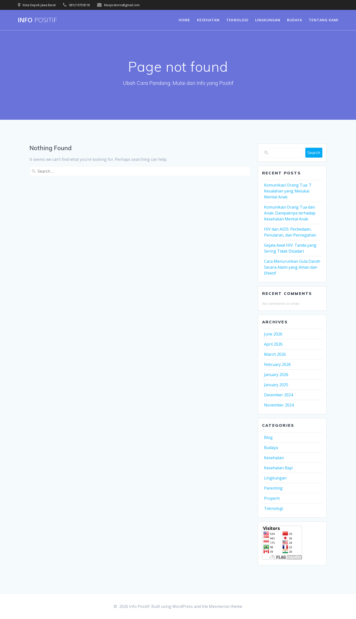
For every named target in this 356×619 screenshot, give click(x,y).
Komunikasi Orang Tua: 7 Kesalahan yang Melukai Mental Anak (287, 191)
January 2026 (276, 374)
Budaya (294, 20)
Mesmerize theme (225, 606)
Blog (268, 437)
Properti (272, 498)
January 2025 (276, 384)
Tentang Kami (323, 20)
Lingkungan (267, 20)
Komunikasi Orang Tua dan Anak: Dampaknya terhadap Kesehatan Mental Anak (289, 213)
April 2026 (273, 344)
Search (314, 152)
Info (37, 20)
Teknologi (237, 20)
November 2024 (279, 405)
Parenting (273, 488)
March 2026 (275, 354)
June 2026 (273, 334)
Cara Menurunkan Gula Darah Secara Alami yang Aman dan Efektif (292, 267)
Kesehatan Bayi (278, 468)
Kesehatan (208, 20)
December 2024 (278, 395)
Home (184, 20)
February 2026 (277, 364)
